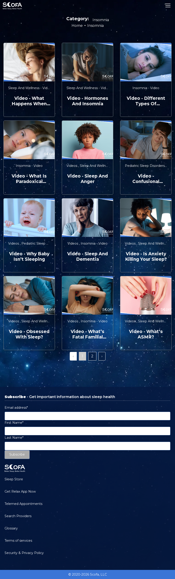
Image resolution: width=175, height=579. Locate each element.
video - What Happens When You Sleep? (29, 101)
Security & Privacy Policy (24, 553)
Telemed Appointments (23, 504)
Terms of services (18, 541)
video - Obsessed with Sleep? (29, 334)
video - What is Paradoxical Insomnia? (29, 178)
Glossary (11, 528)
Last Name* (14, 438)
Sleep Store (14, 479)
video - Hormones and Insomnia (87, 101)
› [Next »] (102, 356)
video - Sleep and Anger (87, 178)
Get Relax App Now (20, 491)
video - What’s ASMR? (146, 334)
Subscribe (17, 454)
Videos (72, 166)
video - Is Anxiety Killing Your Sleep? (146, 256)
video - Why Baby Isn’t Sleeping (29, 256)
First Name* (14, 423)
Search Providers (18, 516)
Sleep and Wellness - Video (30, 88)
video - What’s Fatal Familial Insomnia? (87, 334)
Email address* (16, 408)
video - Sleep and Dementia (87, 256)
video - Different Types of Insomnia (146, 101)
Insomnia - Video (145, 88)
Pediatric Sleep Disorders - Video (47, 243)
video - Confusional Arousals (145, 178)
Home (77, 25)
